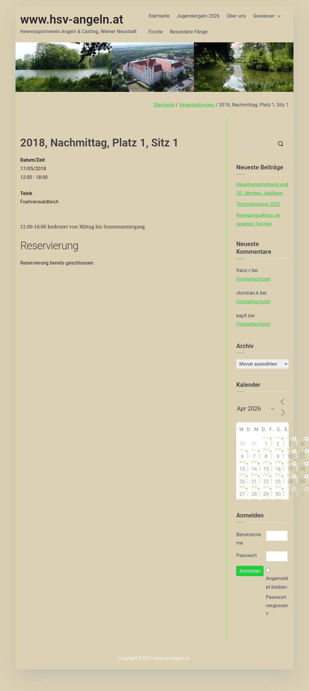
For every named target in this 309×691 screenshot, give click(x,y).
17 (290, 469)
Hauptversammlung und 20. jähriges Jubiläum (262, 189)
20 (242, 481)
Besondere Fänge (188, 32)
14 (254, 469)
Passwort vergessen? (277, 605)
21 (254, 481)
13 (242, 469)
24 (290, 481)
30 (278, 494)
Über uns (236, 16)
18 (302, 469)
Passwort (246, 555)
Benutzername (248, 539)
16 (278, 469)
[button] (278, 16)
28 (254, 494)
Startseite (159, 16)
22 (266, 481)
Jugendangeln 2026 (198, 16)
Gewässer (267, 16)
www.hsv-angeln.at (71, 20)
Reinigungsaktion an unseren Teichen (258, 219)
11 (302, 454)
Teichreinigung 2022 (258, 204)
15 (266, 469)
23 (278, 481)
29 (266, 494)
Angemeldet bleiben (277, 583)
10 (290, 456)
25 (302, 481)
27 (242, 494)
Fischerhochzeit (253, 279)
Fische (156, 32)
